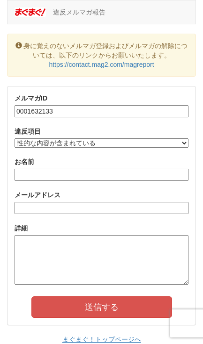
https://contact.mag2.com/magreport (101, 64)
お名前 (24, 161)
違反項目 (28, 131)
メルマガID (31, 98)
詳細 (21, 228)
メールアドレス (37, 195)
